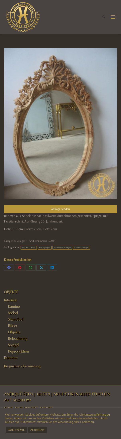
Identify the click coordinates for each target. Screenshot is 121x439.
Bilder (12, 326)
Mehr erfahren (16, 429)
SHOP (19, 408)
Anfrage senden (60, 209)
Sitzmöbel (15, 319)
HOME (8, 408)
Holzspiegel (44, 248)
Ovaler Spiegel (81, 248)
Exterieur (11, 358)
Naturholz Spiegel (62, 248)
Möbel (13, 313)
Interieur (10, 300)
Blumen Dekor (28, 248)
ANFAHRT (46, 408)
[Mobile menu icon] (113, 17)
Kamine (14, 306)
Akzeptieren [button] (37, 429)
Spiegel (21, 241)
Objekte (14, 332)
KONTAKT (31, 408)
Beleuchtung (17, 338)
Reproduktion (18, 351)
